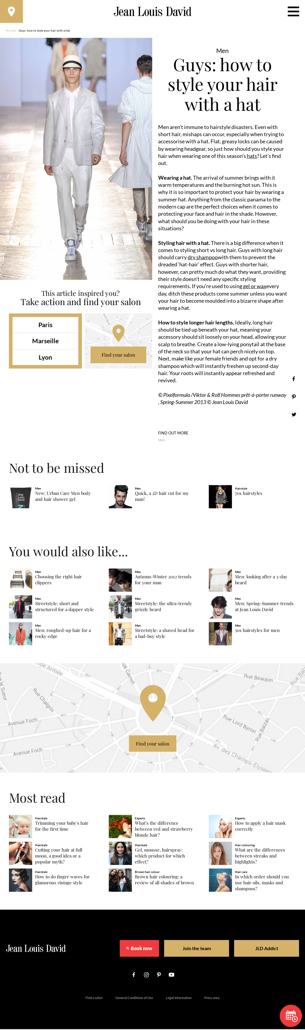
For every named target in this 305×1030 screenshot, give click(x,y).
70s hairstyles (248, 494)
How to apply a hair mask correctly (260, 827)
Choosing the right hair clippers (58, 580)
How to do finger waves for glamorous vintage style (62, 880)
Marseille (45, 342)
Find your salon (118, 355)
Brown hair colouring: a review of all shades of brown (164, 880)
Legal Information (179, 999)
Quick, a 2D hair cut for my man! (162, 497)
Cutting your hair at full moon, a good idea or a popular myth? (58, 857)
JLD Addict (255, 949)
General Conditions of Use (134, 999)
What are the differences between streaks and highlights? (260, 857)
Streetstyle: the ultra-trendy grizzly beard (163, 607)
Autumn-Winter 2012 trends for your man (163, 580)
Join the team (193, 949)
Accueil (11, 31)
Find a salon (93, 999)
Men (161, 441)
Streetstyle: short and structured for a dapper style (64, 607)
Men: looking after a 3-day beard (261, 580)
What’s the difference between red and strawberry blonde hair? (164, 830)
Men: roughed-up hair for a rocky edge (63, 634)
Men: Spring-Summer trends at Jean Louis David (264, 607)
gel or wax (254, 287)
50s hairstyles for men (257, 631)
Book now (137, 949)
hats (252, 156)
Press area (212, 999)
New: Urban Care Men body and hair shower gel (63, 497)
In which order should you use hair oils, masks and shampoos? (262, 883)
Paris (45, 325)
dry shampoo (203, 258)
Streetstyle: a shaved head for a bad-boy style (164, 634)
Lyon (45, 358)
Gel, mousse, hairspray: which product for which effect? (160, 857)
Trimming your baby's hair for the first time (61, 827)
